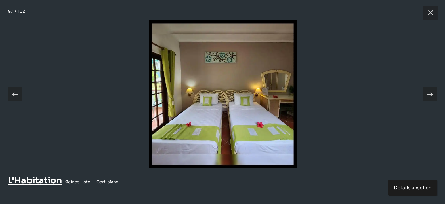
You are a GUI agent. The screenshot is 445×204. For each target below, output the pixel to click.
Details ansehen (412, 188)
